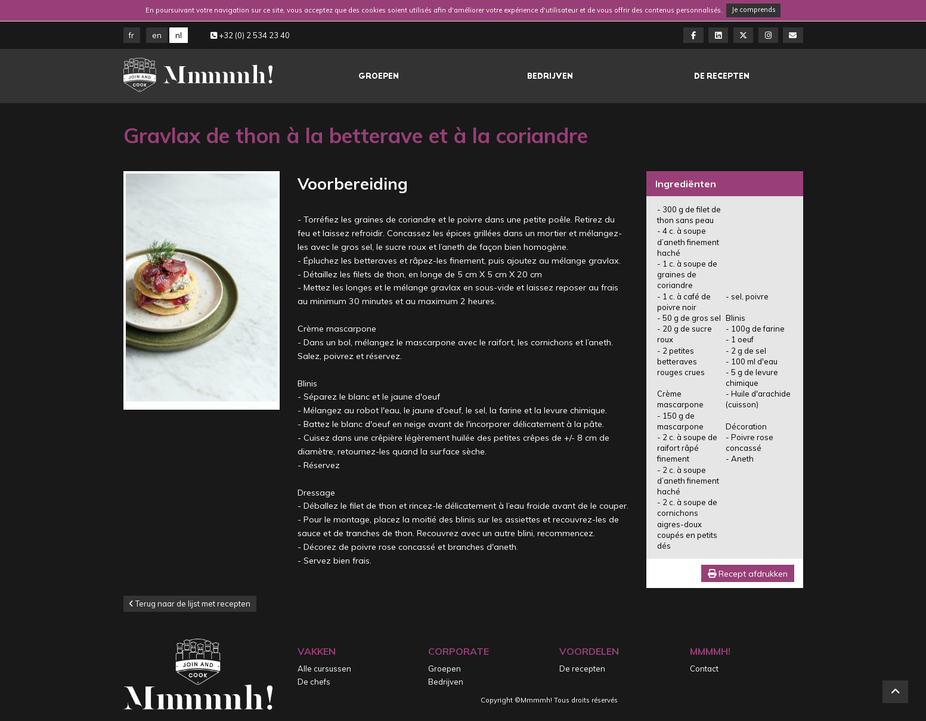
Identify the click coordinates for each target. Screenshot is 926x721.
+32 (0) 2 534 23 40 (250, 35)
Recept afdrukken (748, 573)
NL (178, 35)
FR (131, 35)
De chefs (314, 681)
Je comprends (754, 9)
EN (157, 35)
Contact (704, 668)
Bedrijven (550, 76)
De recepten (722, 76)
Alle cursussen (324, 668)
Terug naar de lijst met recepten (189, 603)
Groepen (378, 76)
